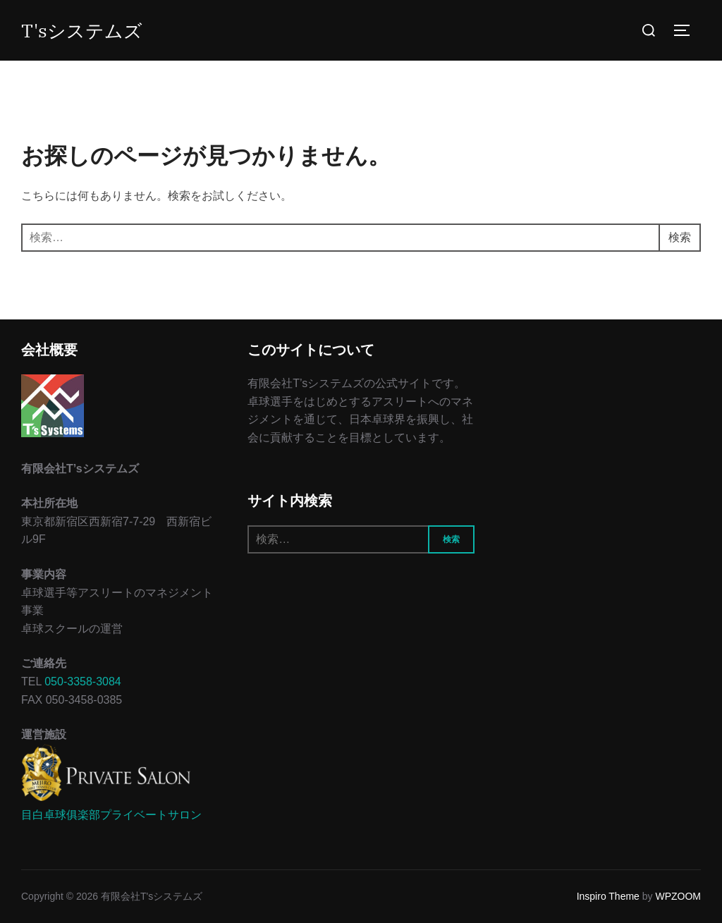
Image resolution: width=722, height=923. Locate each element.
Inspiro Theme (608, 896)
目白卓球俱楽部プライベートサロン (111, 815)
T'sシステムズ (81, 30)
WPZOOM (678, 896)
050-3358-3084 (82, 681)
